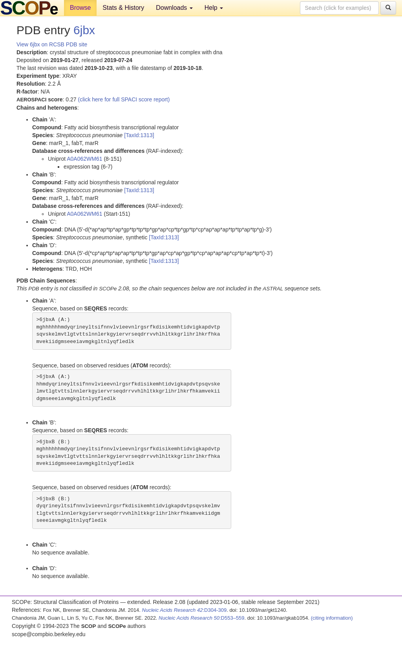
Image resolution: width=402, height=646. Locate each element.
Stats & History (123, 7)
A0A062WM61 (84, 159)
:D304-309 (184, 610)
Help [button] (214, 7)
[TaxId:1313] (139, 135)
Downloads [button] (174, 7)
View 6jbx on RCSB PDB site (51, 44)
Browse (80, 7)
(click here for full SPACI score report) (124, 99)
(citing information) (332, 618)
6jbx (84, 30)
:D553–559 (202, 618)
